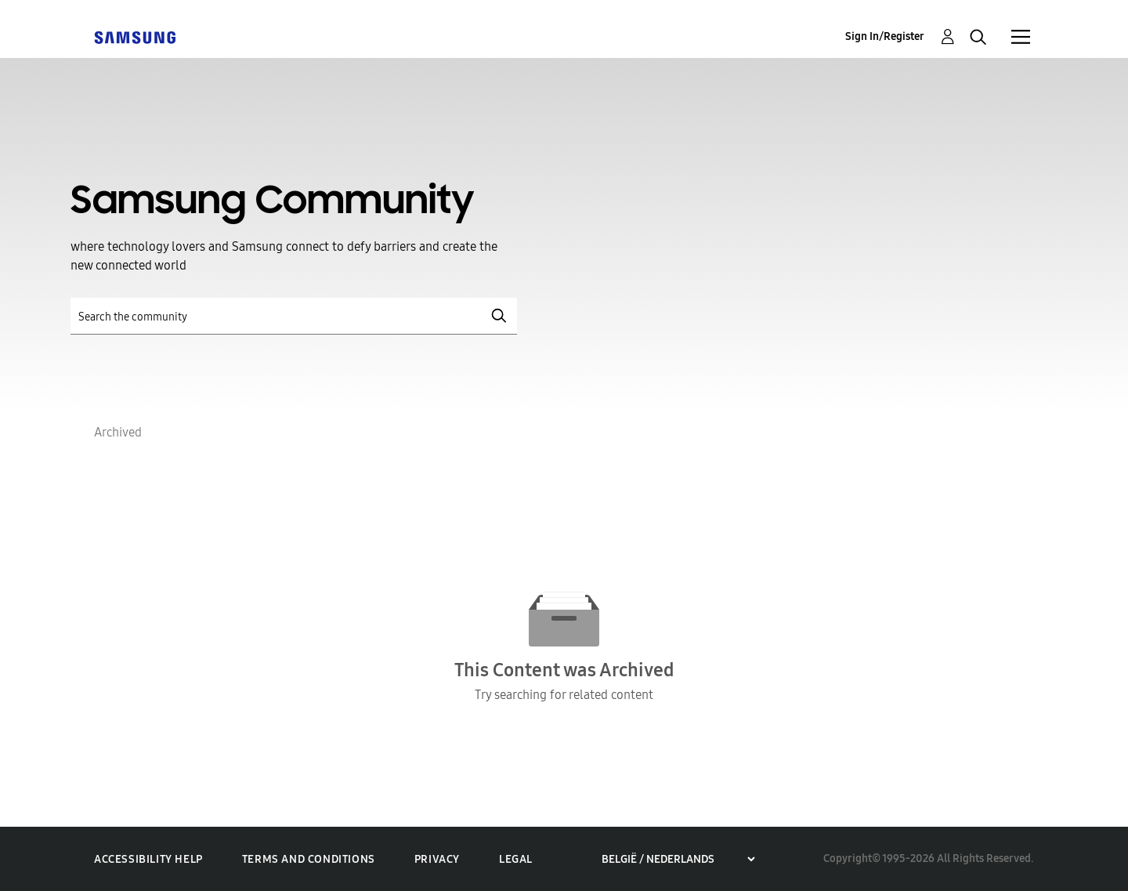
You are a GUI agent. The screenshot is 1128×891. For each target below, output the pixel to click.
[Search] (293, 316)
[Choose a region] (677, 859)
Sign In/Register (884, 36)
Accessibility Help (148, 859)
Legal (516, 859)
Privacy (437, 859)
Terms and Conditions (308, 859)
